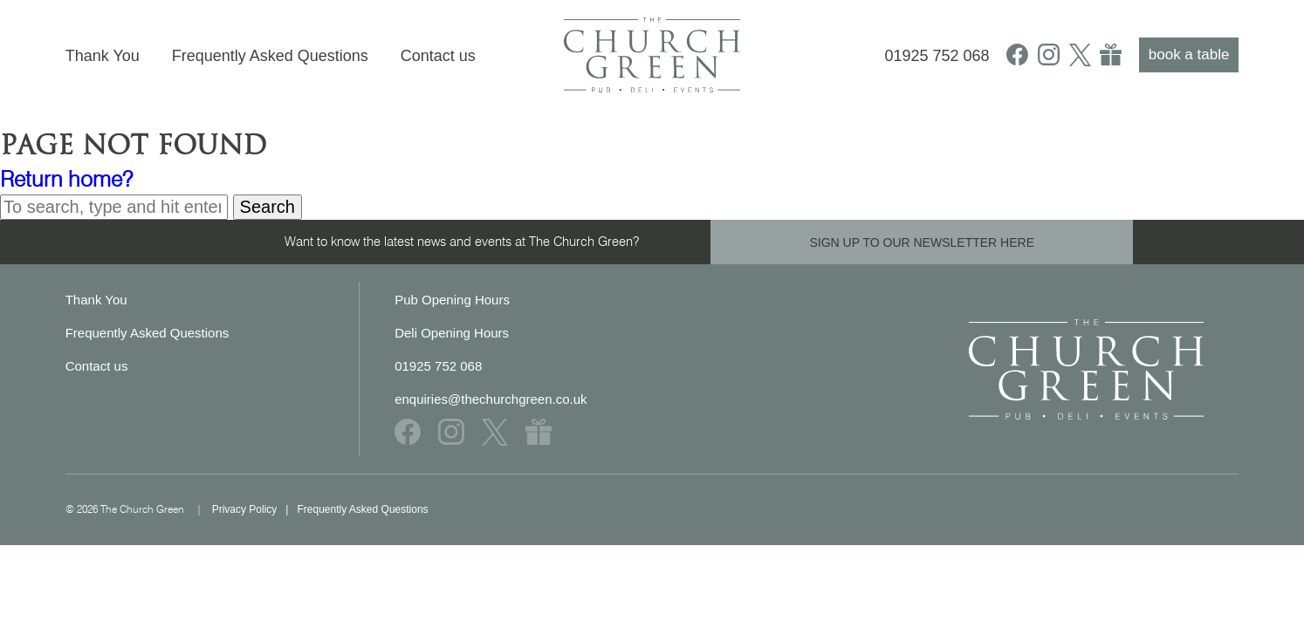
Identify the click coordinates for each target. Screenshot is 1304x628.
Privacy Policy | (255, 509)
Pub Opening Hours (452, 299)
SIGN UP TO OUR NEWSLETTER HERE (921, 242)
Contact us (438, 56)
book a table (1189, 54)
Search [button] (267, 206)
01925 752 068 (936, 56)
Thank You (102, 56)
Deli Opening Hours (452, 332)
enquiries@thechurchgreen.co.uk (491, 399)
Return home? (66, 179)
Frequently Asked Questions (270, 56)
